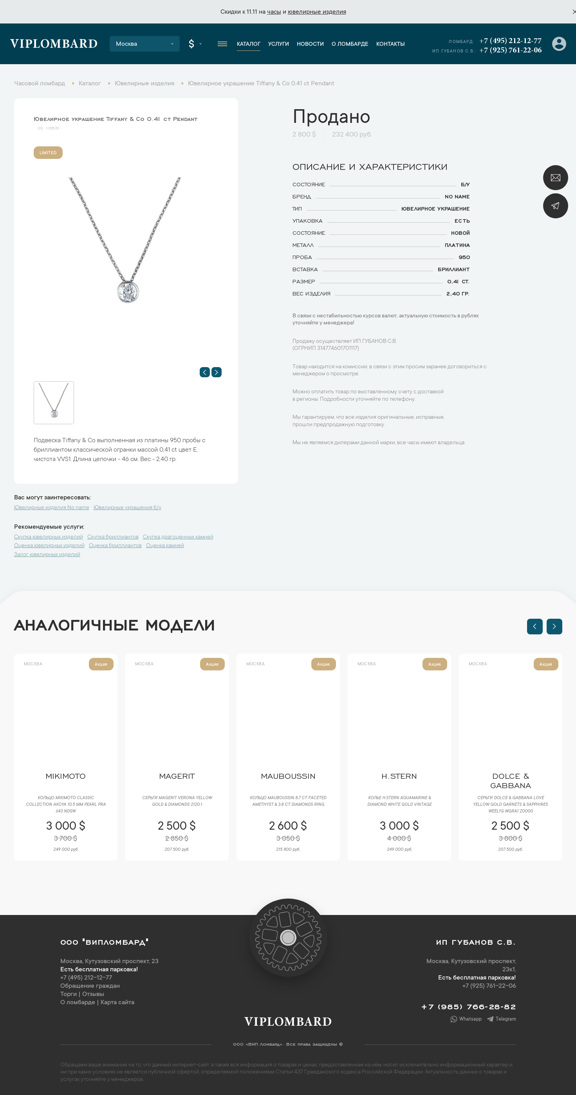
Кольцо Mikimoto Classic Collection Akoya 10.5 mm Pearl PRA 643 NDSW (66, 805)
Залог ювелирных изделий (47, 555)
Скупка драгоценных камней (178, 537)
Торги (68, 994)
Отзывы (93, 994)
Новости (310, 44)
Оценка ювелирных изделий (49, 546)
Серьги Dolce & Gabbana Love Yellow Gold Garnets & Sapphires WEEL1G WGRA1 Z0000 (510, 805)
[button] (205, 372)
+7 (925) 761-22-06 (510, 50)
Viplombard (54, 45)
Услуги (278, 44)
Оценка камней (165, 546)
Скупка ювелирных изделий (48, 537)
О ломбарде (350, 44)
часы (274, 12)
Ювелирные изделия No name (51, 508)
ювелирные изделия (317, 12)
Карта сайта (117, 1002)
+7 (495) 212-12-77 (510, 41)
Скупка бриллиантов (113, 537)
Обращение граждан (90, 986)
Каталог (248, 44)
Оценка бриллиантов (115, 546)
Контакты (390, 44)
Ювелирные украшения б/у (127, 508)
